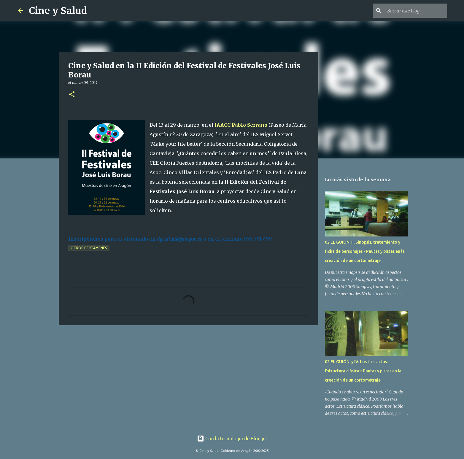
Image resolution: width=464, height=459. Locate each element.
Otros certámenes (89, 248)
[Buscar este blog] (416, 11)
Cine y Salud (58, 11)
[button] (71, 95)
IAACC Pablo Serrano (240, 125)
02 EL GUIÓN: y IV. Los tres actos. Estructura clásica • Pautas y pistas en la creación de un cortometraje (363, 370)
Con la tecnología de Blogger (232, 438)
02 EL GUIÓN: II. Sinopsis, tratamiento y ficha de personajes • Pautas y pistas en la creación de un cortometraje (365, 251)
